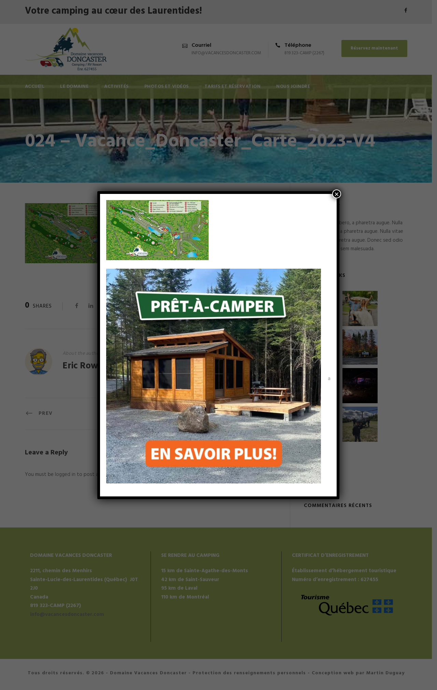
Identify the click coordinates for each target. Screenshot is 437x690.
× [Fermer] (336, 193)
